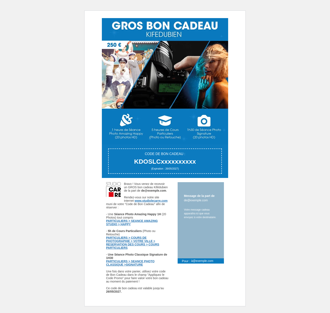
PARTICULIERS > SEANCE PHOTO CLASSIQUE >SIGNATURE (130, 263)
